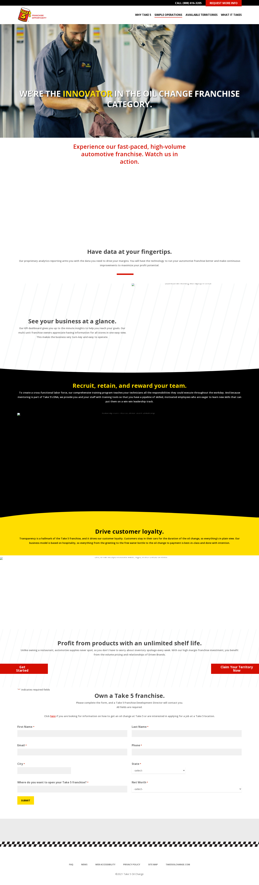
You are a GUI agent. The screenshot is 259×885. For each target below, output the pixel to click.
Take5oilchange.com (178, 864)
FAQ (71, 864)
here (53, 716)
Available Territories (202, 14)
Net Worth (140, 782)
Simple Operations (168, 14)
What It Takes (231, 14)
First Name (25, 727)
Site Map (153, 864)
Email (22, 745)
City (21, 764)
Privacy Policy (131, 864)
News (84, 864)
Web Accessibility (105, 864)
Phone (137, 745)
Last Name (140, 727)
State (136, 764)
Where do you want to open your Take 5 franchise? (52, 782)
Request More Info (224, 3)
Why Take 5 (143, 14)
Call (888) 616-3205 (188, 3)
